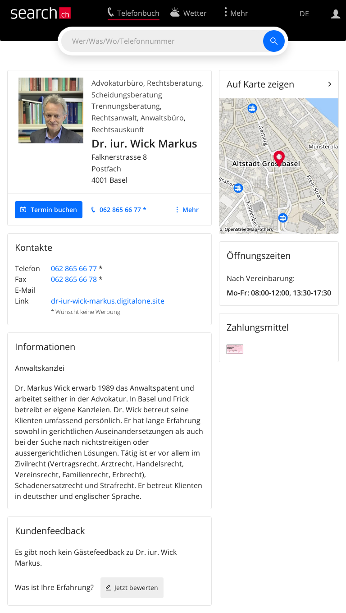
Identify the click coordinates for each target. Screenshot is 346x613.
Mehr (190, 209)
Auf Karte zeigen (260, 84)
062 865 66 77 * (123, 209)
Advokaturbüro (117, 83)
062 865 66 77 (74, 268)
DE (304, 13)
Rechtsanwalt (114, 118)
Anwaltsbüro (162, 118)
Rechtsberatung (174, 83)
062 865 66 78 (74, 279)
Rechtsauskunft (117, 129)
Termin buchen (54, 209)
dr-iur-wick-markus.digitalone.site (107, 301)
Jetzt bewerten (136, 587)
